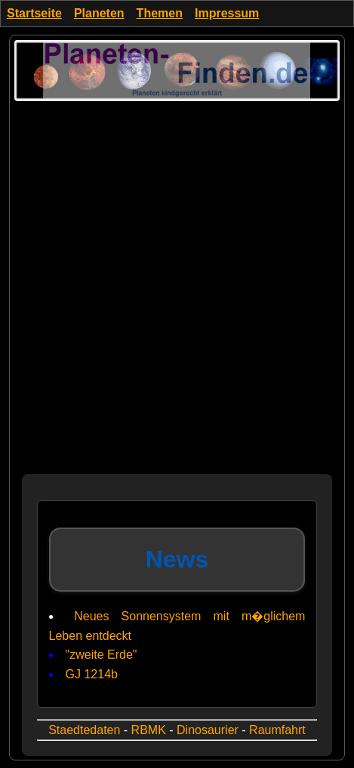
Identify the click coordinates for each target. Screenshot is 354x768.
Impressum (227, 13)
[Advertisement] (177, 297)
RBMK (148, 730)
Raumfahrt (277, 730)
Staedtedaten (84, 730)
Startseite (34, 13)
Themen (160, 13)
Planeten (99, 13)
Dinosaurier (208, 730)
